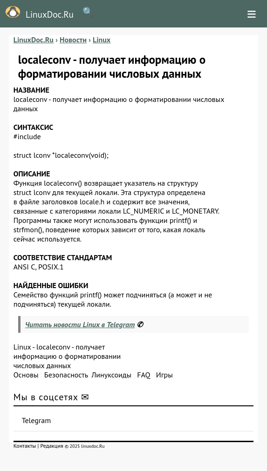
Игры (164, 374)
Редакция (52, 445)
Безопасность (66, 374)
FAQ (143, 374)
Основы (26, 374)
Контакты (25, 445)
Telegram (36, 420)
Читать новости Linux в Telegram (80, 324)
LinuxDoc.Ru (37, 13)
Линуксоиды (111, 374)
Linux (22, 346)
